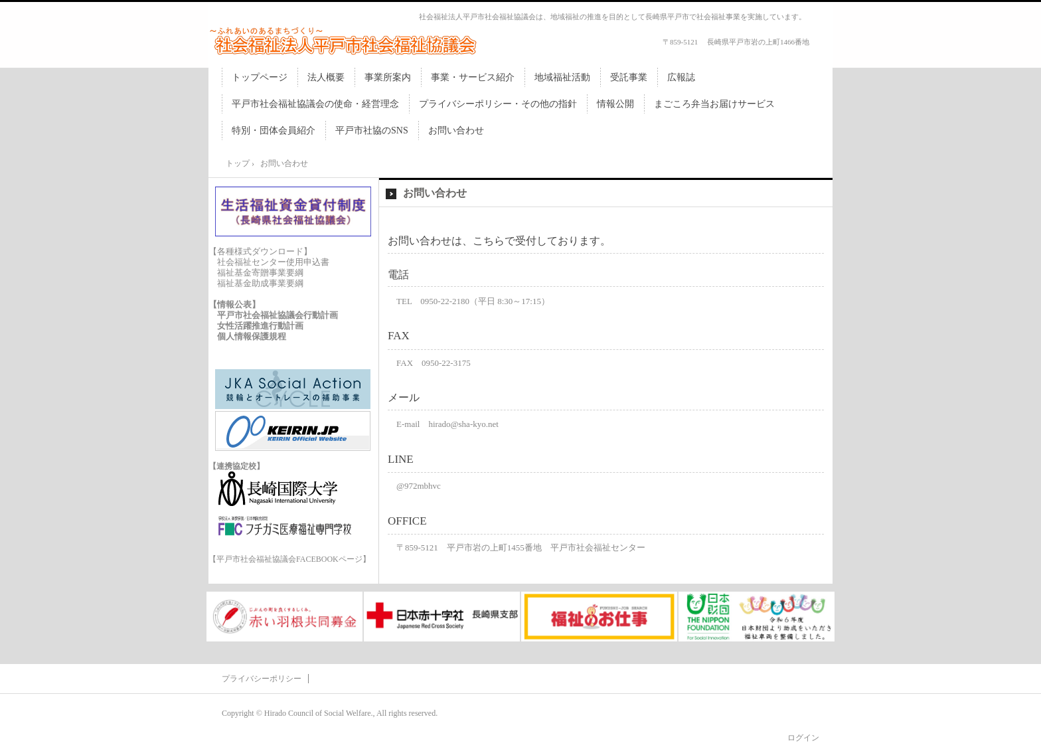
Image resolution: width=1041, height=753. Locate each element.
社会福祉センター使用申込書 (273, 262)
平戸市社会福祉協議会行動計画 (277, 315)
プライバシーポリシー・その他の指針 (498, 104)
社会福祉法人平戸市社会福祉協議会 (347, 40)
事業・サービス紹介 (473, 77)
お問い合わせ (456, 130)
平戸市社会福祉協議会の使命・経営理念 (315, 104)
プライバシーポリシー (261, 678)
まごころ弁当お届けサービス (714, 104)
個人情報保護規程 (251, 336)
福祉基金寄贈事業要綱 (260, 273)
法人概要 (326, 77)
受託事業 (628, 77)
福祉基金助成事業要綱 (260, 283)
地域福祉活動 (562, 77)
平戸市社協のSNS (371, 130)
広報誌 (681, 77)
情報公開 (615, 104)
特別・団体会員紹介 (273, 130)
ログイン (803, 737)
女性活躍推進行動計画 (260, 326)
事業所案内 (387, 77)
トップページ (259, 77)
